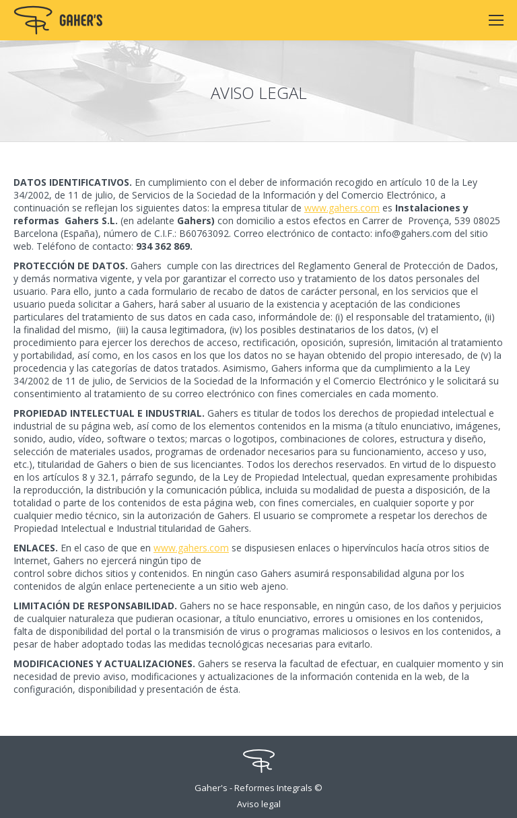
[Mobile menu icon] (496, 20)
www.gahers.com (342, 207)
